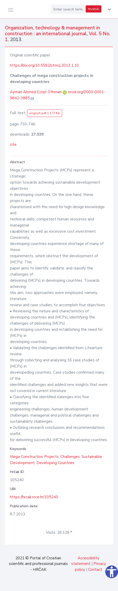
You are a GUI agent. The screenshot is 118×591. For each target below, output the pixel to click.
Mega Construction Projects (34, 456)
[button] (108, 9)
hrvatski (93, 9)
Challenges (70, 456)
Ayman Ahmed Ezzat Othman (36, 91)
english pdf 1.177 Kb (44, 113)
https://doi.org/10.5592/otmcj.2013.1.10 (44, 65)
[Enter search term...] (68, 9)
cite (13, 144)
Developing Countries (55, 462)
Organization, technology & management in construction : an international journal (52, 31)
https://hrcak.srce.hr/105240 (34, 497)
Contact (95, 569)
